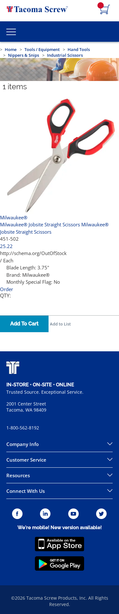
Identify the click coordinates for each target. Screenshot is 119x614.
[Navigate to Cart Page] (105, 10)
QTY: (5, 296)
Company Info (22, 444)
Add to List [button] (60, 324)
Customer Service (26, 460)
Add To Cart (24, 324)
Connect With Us (25, 491)
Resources (18, 475)
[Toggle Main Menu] (11, 32)
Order (6, 289)
